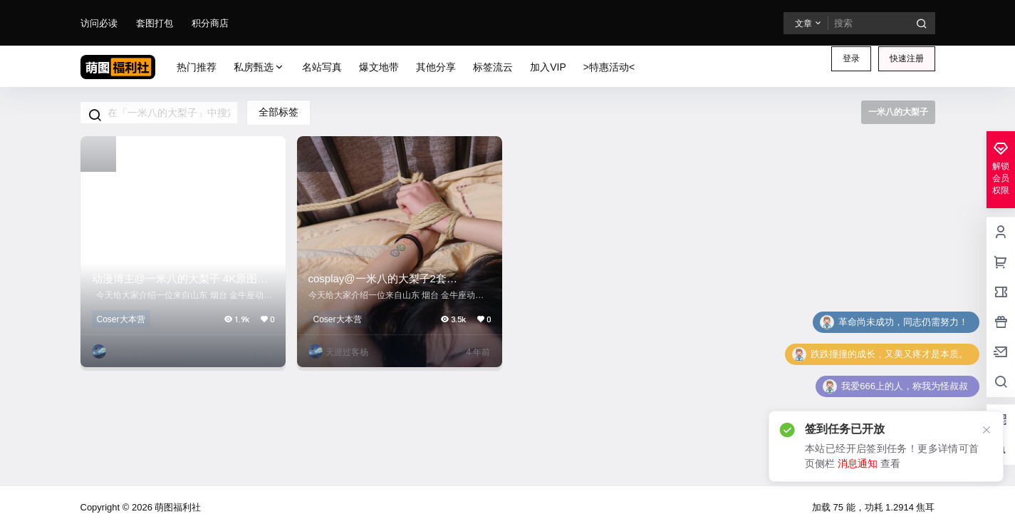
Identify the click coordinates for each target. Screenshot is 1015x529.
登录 (851, 58)
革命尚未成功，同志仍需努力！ (903, 322)
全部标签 (278, 112)
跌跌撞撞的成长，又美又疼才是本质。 (889, 354)
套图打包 (154, 23)
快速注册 (907, 58)
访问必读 (99, 23)
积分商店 (210, 23)
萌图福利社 (177, 507)
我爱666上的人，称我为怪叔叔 (904, 386)
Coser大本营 (121, 319)
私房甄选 (259, 67)
